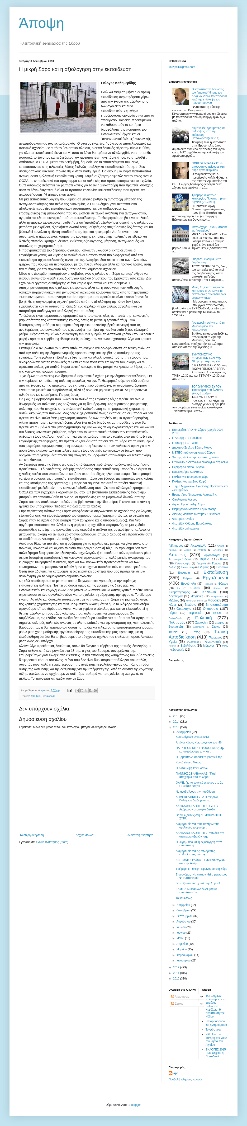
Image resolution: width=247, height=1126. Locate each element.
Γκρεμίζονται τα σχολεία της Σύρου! (198, 883)
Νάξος (172, 604)
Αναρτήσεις (180, 996)
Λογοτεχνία (176, 596)
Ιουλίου (181, 927)
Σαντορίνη (201, 622)
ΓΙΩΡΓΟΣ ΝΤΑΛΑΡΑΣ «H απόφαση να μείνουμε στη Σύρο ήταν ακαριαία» (208, 167)
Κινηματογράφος (179, 592)
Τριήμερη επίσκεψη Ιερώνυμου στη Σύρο (201, 869)
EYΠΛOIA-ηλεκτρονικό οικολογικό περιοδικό (200, 462)
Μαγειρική (196, 596)
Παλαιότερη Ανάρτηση (139, 835)
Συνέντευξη (176, 626)
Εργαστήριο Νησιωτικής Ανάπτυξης (194, 494)
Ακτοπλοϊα (199, 545)
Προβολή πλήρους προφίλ (185, 1079)
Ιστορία (195, 588)
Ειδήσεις (203, 567)
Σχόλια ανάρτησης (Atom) (52, 842)
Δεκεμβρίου (184, 732)
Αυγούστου (183, 921)
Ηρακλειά (208, 583)
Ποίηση (217, 612)
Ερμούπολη (188, 583)
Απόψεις (35, 696)
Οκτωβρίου (183, 910)
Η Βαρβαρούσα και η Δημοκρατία (216, 1023)
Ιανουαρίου (183, 960)
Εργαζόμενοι (215, 577)
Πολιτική (203, 617)
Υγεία (173, 641)
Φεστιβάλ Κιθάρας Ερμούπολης (192, 523)
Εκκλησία (184, 572)
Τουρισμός (215, 637)
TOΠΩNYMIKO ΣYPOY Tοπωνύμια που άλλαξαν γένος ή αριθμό (207, 390)
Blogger (136, 1105)
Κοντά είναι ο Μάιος (188, 762)
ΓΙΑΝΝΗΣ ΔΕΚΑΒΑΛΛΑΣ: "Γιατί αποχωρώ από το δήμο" (196, 775)
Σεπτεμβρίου (184, 916)
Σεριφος (219, 622)
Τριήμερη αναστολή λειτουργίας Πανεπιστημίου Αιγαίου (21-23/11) (209, 199)
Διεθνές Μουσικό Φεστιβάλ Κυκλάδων (196, 514)
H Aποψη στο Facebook (187, 438)
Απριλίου (182, 944)
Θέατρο (223, 583)
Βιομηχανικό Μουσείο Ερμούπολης (194, 509)
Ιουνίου (181, 932)
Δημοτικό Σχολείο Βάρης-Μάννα (192, 447)
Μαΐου (180, 938)
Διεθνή (172, 567)
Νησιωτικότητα (217, 604)
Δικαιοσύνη (187, 567)
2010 (176, 978)
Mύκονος (209, 645)
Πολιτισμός (177, 622)
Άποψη (41, 23)
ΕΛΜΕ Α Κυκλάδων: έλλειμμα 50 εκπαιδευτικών (196, 890)
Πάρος (173, 613)
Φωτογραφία (213, 641)
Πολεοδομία (175, 618)
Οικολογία (183, 608)
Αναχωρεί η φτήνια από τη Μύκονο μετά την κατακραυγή (208, 326)
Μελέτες (174, 600)
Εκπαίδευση (49, 696)
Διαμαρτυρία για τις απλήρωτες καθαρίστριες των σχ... (195, 852)
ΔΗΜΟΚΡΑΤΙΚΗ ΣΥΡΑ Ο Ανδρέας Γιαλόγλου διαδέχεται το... (197, 798)
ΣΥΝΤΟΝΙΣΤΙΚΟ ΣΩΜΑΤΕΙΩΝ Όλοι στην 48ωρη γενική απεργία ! (207, 358)
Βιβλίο (204, 559)
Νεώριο (190, 604)
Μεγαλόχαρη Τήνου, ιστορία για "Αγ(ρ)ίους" (209, 228)
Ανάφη (187, 550)
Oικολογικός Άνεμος (184, 499)
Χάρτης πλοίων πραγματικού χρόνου (195, 457)
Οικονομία (210, 608)
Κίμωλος (218, 588)
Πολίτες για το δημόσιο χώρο (190, 476)
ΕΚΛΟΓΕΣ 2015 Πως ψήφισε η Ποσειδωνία (216, 1053)
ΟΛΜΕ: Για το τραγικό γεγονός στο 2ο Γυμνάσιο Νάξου (199, 784)
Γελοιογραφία (182, 563)
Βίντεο (224, 559)
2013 (176, 727)
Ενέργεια (188, 578)
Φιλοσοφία (193, 641)
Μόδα (200, 600)
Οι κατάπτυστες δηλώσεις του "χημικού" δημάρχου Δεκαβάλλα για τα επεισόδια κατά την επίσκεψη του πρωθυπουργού (209, 96)
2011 (176, 973)
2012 (176, 967)
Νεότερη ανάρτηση (32, 835)
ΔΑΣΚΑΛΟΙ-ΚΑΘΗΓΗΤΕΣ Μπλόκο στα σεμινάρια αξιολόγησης (200, 834)
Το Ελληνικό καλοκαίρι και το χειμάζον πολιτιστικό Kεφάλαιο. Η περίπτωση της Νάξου (216, 1006)
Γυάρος (216, 563)
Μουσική (214, 600)
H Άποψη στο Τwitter (185, 443)
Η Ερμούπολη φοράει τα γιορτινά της (199, 757)
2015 (176, 716)
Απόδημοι (218, 550)
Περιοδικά (195, 613)
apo (175, 1073)
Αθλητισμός (176, 545)
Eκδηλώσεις (188, 645)
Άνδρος (202, 549)
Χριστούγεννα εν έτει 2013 (192, 736)
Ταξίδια (173, 632)
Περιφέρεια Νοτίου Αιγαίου (188, 467)
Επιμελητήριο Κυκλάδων (187, 471)
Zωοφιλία (178, 649)
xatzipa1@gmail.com (182, 67)
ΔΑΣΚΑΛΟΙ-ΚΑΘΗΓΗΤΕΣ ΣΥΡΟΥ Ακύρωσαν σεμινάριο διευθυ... (197, 807)
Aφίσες (172, 645)
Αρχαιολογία (212, 555)
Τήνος (196, 632)
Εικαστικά (222, 567)
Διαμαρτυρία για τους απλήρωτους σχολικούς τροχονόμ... (197, 825)
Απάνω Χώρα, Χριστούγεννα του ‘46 (199, 742)
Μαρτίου (182, 949)
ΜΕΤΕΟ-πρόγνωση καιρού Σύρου (193, 452)
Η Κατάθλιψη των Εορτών (192, 768)
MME (225, 645)
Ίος (178, 588)
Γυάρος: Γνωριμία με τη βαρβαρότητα (206, 260)
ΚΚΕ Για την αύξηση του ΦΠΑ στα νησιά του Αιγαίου (216, 1039)
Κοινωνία (209, 592)
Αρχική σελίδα (85, 835)
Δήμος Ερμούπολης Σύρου (189, 504)
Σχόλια (216, 626)
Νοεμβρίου (183, 905)
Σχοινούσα (198, 626)
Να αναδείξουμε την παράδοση (195, 791)
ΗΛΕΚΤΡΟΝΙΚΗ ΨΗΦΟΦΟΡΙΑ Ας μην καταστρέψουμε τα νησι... (200, 749)
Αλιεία (220, 545)
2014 (176, 721)
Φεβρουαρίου (185, 955)
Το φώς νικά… (215, 1029)
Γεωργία (201, 563)
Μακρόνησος (217, 596)
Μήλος (189, 600)
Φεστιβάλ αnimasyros (186, 528)
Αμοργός (173, 550)
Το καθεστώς (184, 898)
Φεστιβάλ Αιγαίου (183, 518)
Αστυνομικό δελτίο (180, 559)
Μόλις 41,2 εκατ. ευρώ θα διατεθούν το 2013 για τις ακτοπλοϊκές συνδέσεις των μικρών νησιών (209, 292)
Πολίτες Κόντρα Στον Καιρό (189, 481)
